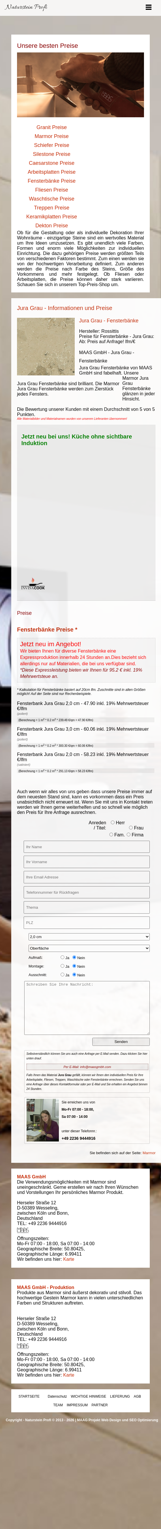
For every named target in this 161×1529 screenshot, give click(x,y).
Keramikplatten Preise (51, 217)
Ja (65, 958)
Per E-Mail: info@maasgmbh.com (87, 1067)
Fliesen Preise (51, 190)
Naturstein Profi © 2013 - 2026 (49, 1420)
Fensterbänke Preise (52, 181)
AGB (137, 1396)
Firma (135, 834)
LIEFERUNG (120, 1396)
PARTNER (99, 1405)
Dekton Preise (51, 225)
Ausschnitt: (38, 975)
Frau (136, 827)
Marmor (149, 1153)
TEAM (58, 1405)
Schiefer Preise (51, 145)
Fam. (117, 834)
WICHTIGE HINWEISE (88, 1396)
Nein (78, 958)
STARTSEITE (29, 1396)
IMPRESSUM (77, 1405)
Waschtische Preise (51, 199)
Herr (118, 822)
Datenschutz (57, 1396)
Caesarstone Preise (51, 163)
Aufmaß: (36, 957)
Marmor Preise (52, 136)
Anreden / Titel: (97, 825)
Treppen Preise (51, 208)
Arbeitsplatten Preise (52, 172)
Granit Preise (51, 127)
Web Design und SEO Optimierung (129, 1420)
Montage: (36, 966)
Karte (68, 1259)
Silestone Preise (51, 154)
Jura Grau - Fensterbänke (108, 321)
